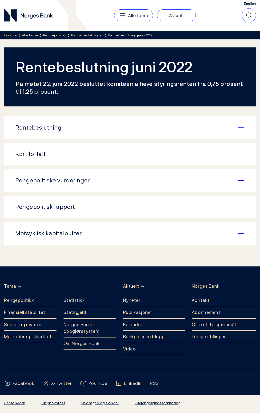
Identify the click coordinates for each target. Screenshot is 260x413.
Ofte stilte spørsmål (214, 324)
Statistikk (74, 300)
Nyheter (132, 300)
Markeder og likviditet (28, 336)
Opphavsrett (53, 403)
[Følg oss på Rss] (154, 383)
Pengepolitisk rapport (45, 206)
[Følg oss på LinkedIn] (129, 383)
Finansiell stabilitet (24, 312)
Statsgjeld (75, 312)
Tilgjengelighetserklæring (157, 403)
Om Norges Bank (82, 343)
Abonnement (206, 312)
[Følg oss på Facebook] (19, 383)
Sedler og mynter (23, 324)
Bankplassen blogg (144, 336)
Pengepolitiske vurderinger (52, 180)
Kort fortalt (30, 154)
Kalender (133, 324)
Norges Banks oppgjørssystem (82, 328)
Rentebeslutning (38, 127)
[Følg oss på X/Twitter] (57, 383)
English (250, 3)
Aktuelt (131, 286)
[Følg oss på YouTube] (94, 383)
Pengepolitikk (19, 300)
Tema (10, 286)
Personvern (14, 403)
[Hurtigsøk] (249, 15)
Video (129, 349)
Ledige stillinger (209, 336)
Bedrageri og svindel (100, 403)
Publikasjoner (137, 312)
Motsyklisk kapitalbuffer (48, 233)
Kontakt (201, 300)
